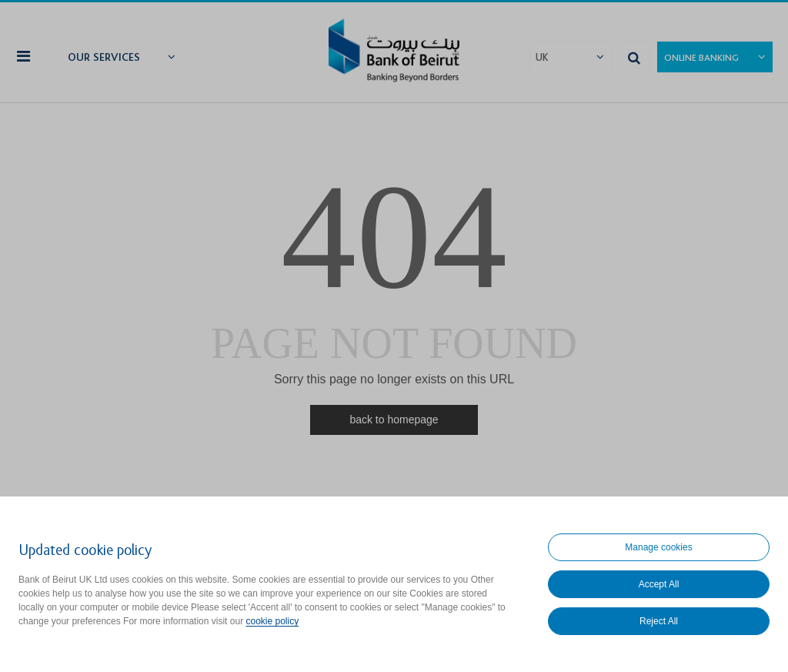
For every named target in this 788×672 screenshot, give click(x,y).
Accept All (659, 584)
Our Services (104, 58)
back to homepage (393, 419)
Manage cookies (658, 547)
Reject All (658, 621)
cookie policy (272, 621)
